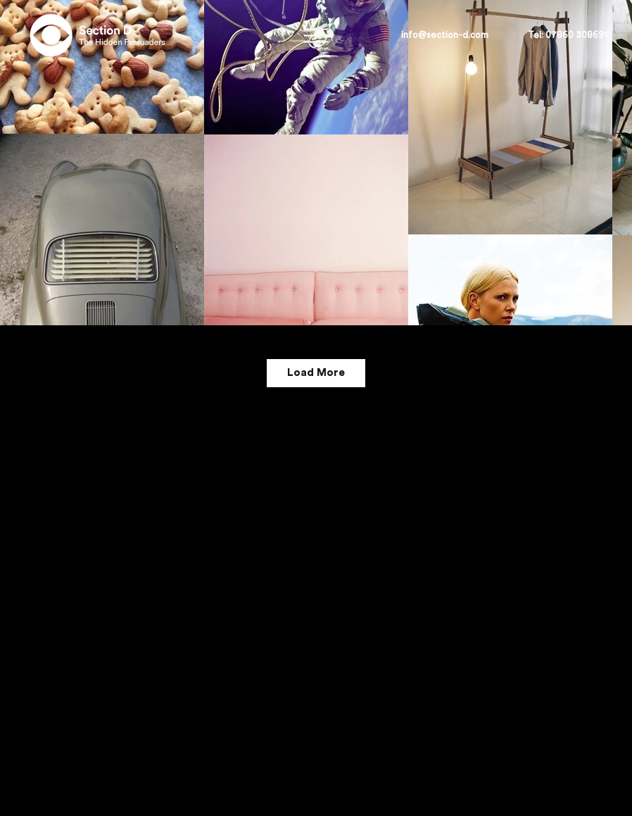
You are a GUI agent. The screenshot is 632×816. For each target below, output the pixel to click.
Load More (316, 373)
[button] (568, 35)
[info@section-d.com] (445, 35)
